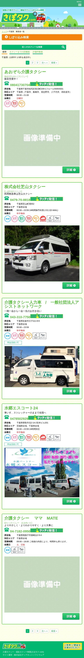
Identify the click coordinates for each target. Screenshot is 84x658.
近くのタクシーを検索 (32, 47)
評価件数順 (38, 52)
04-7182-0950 (36, 531)
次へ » (44, 62)
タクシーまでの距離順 (19, 52)
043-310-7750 (36, 317)
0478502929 (35, 419)
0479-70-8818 (36, 200)
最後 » (54, 62)
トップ (4, 31)
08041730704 (36, 85)
